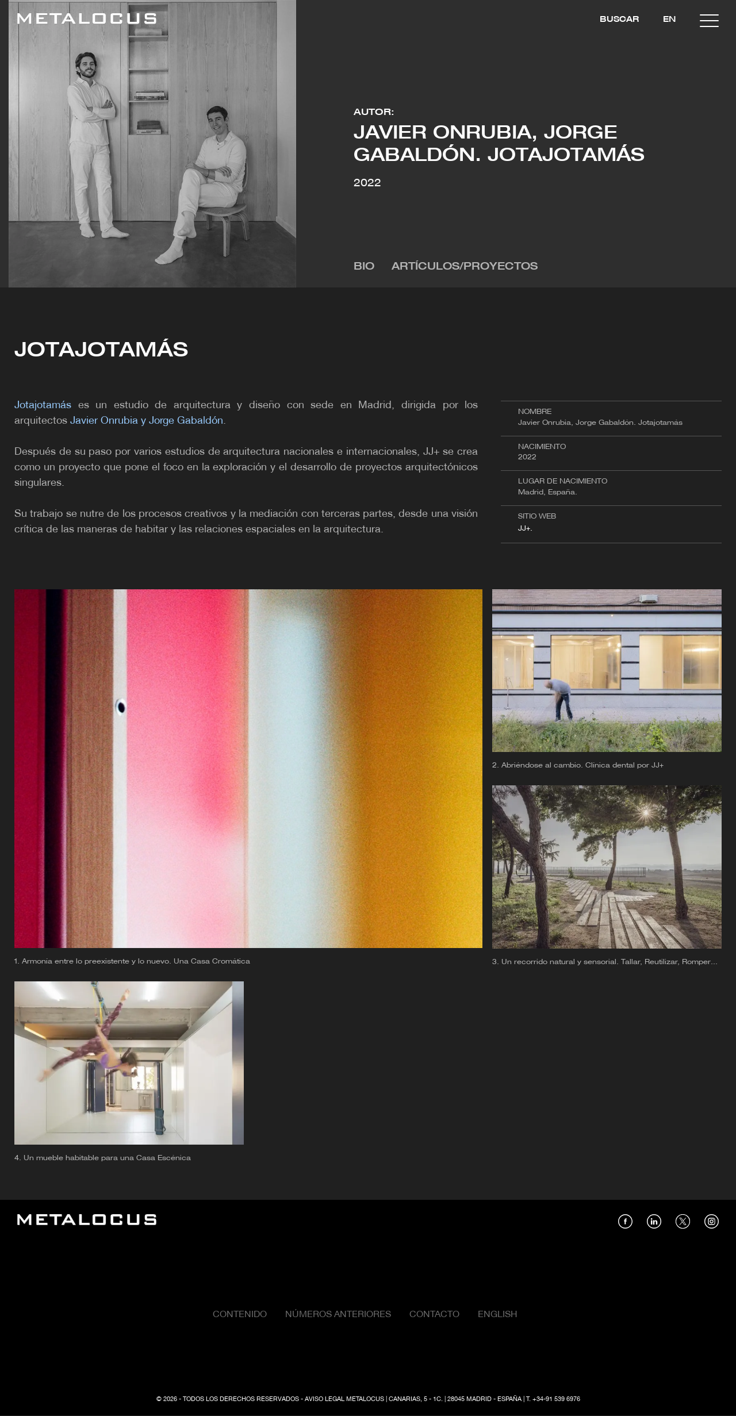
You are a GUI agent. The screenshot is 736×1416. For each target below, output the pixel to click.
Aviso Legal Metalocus (344, 1399)
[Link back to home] (86, 20)
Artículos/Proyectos (465, 267)
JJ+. (525, 528)
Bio (364, 267)
